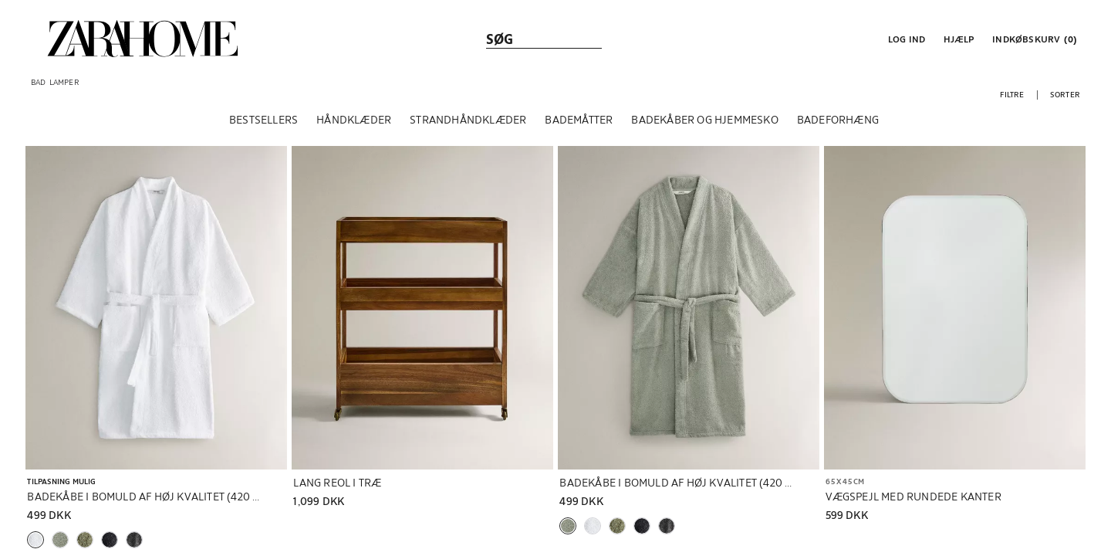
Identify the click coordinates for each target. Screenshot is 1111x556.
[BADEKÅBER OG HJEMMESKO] (704, 123)
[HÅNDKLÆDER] (353, 123)
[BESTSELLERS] (263, 123)
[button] (905, 38)
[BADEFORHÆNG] (838, 123)
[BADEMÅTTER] (579, 123)
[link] (143, 38)
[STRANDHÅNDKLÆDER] (468, 123)
